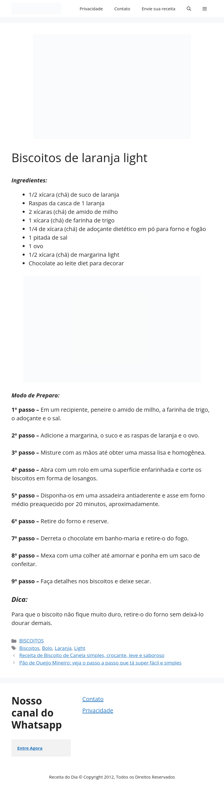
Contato (122, 8)
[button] (189, 8)
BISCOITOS (31, 640)
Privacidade (91, 8)
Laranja (63, 648)
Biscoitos (29, 648)
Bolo (47, 648)
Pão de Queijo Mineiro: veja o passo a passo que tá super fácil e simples (100, 662)
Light (79, 648)
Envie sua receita (158, 8)
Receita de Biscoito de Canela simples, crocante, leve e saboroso (91, 655)
